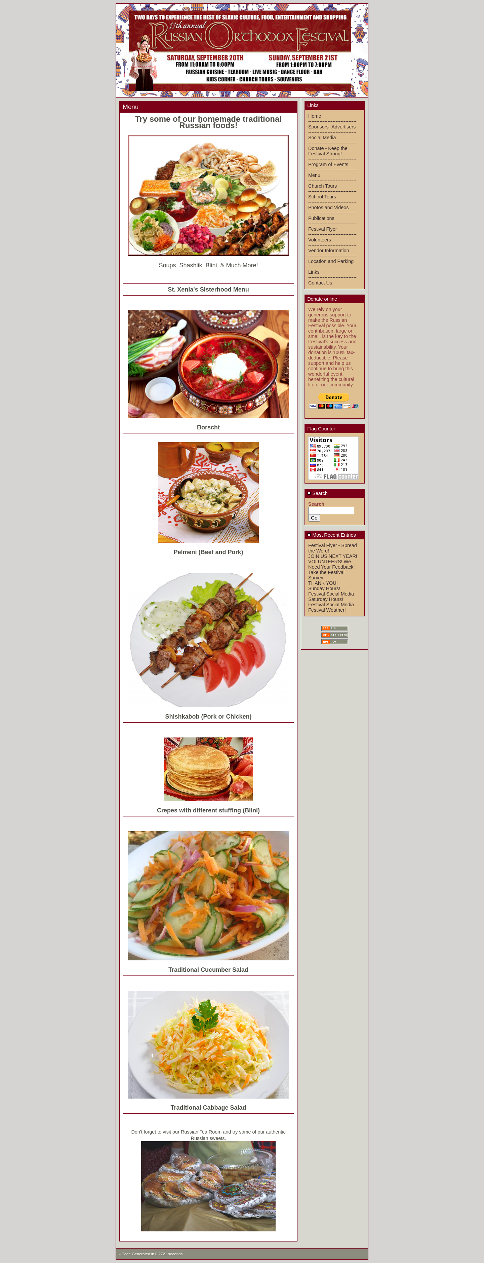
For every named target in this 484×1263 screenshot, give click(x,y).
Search (317, 493)
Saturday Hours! (325, 599)
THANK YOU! (323, 583)
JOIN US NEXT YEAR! (332, 556)
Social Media (322, 137)
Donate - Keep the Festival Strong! (328, 151)
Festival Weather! (327, 610)
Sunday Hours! (324, 588)
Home (314, 116)
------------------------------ (332, 121)
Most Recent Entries (331, 535)
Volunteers (319, 239)
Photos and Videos (328, 207)
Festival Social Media (331, 594)
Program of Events (328, 164)
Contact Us (320, 282)
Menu (314, 175)
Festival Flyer (322, 229)
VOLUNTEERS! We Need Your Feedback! (331, 564)
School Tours (322, 196)
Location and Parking (331, 261)
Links (314, 272)
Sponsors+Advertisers (332, 126)
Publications (321, 218)
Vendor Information (328, 250)
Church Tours (322, 186)
